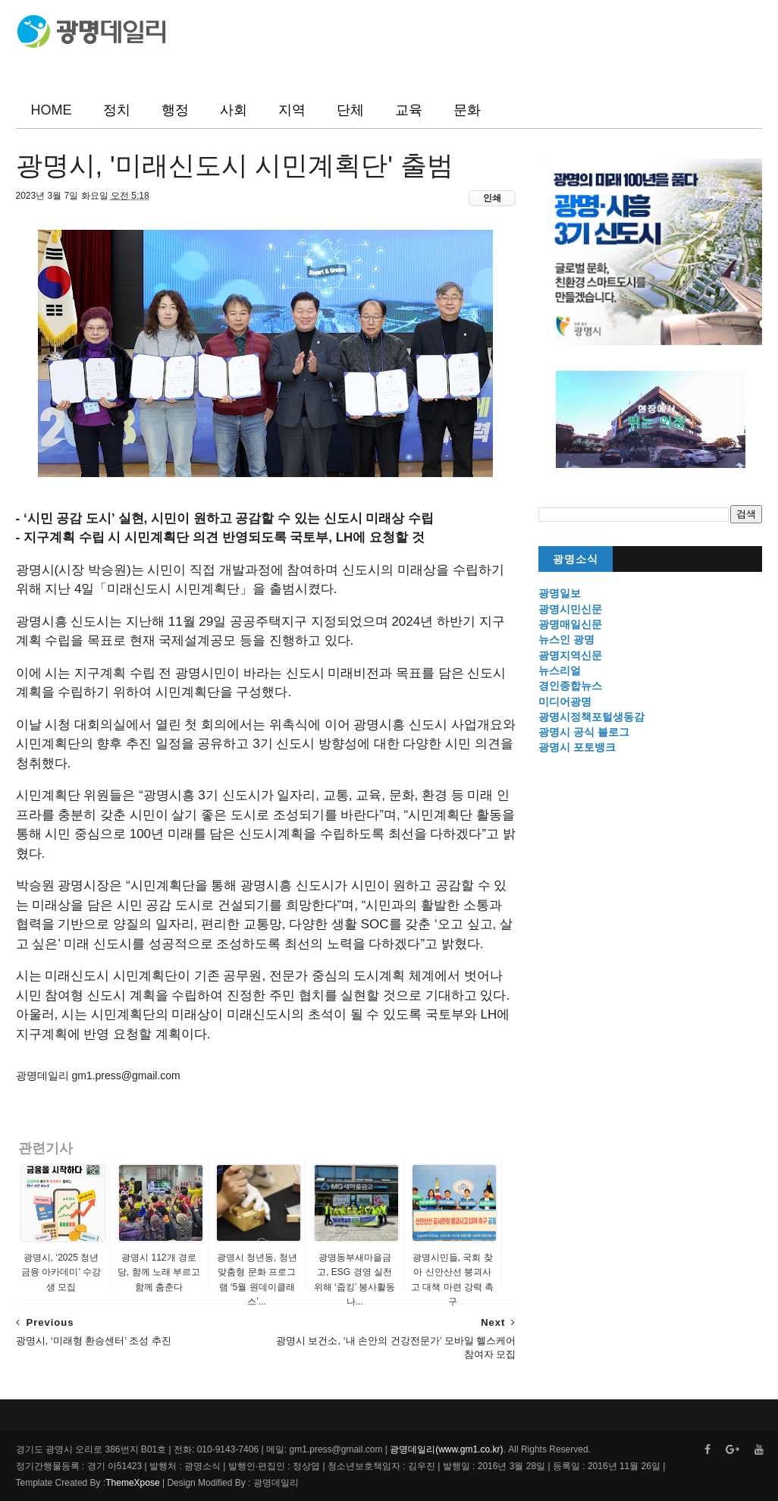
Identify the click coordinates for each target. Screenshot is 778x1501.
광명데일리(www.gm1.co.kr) (446, 1449)
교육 (408, 110)
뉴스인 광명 (566, 639)
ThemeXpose (132, 1482)
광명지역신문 (570, 655)
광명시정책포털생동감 (591, 717)
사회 (233, 110)
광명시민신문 (570, 609)
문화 (467, 110)
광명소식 (575, 559)
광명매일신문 (570, 624)
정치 (116, 110)
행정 (175, 110)
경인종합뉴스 (570, 686)
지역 (292, 110)
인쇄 (492, 198)
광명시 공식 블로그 (583, 732)
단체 (350, 110)
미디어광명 (564, 702)
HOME (51, 110)
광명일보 (559, 593)
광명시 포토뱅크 (577, 747)
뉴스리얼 (559, 670)
